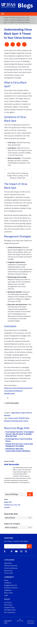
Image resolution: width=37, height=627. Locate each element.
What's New (8, 593)
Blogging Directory (10, 585)
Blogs (25, 5)
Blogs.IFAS (8, 502)
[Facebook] (4, 551)
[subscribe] (29, 546)
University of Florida (30, 622)
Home (6, 18)
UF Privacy (8, 602)
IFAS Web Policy (10, 610)
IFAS (32, 623)
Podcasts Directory (11, 588)
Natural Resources (10, 566)
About (6, 580)
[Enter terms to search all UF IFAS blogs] (15, 494)
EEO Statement (9, 612)
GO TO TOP (20, 621)
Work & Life (8, 571)
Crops (23, 413)
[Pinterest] (11, 551)
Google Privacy (9, 607)
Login (6, 595)
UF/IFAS (7, 507)
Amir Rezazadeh (11, 464)
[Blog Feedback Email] (21, 551)
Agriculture (15, 413)
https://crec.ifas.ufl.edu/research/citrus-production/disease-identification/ (18, 391)
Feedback (7, 583)
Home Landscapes (10, 568)
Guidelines (7, 590)
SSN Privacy (8, 605)
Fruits (16, 418)
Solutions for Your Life (12, 505)
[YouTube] (16, 551)
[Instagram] (26, 551)
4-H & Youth (8, 573)
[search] (30, 494)
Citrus (10, 418)
